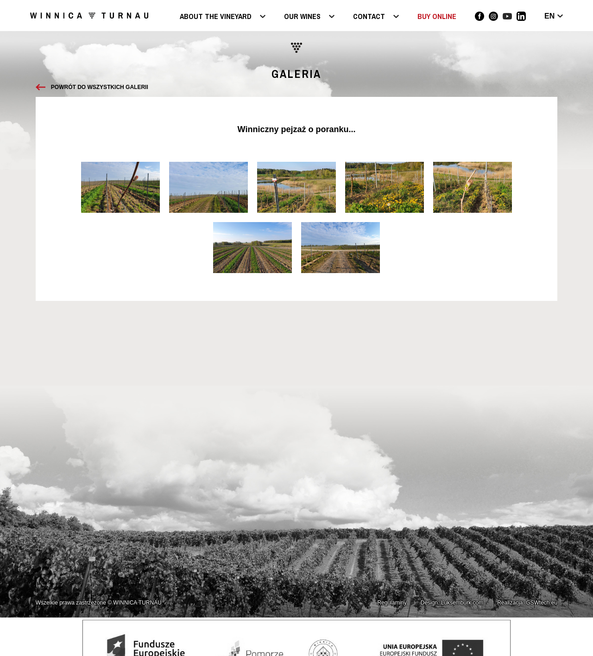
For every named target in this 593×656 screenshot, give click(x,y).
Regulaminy (391, 602)
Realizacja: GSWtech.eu (527, 602)
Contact (369, 17)
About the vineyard (216, 17)
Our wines (302, 17)
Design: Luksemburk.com (452, 602)
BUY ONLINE (436, 16)
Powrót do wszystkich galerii (99, 87)
